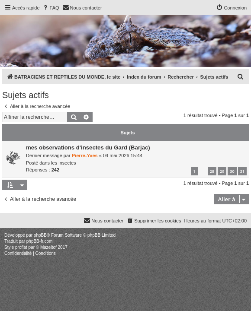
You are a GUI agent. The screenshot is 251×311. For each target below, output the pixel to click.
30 (232, 171)
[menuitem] (50, 8)
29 (222, 171)
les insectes (63, 162)
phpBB (40, 235)
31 (242, 171)
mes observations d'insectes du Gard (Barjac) (88, 147)
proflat (21, 247)
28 (212, 171)
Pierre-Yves (85, 155)
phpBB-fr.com (39, 241)
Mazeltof (48, 247)
